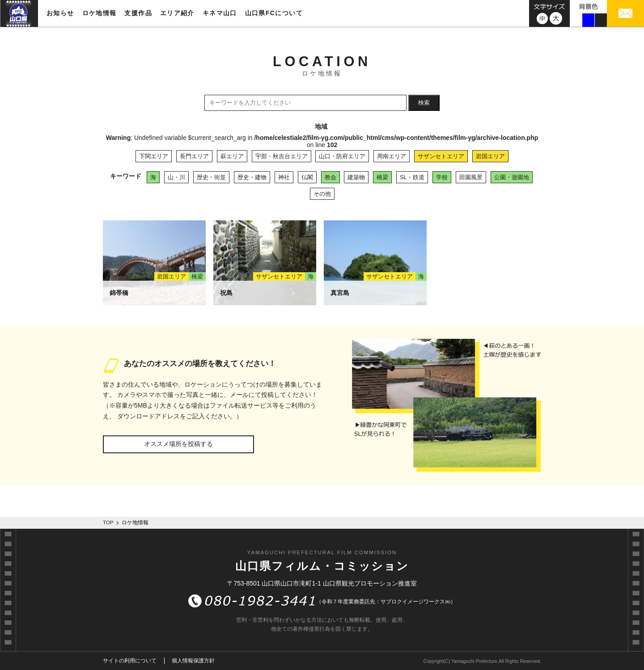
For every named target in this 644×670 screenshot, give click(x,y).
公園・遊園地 (511, 177)
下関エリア (153, 156)
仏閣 (307, 177)
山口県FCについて (274, 13)
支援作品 (138, 13)
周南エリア (391, 156)
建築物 (356, 177)
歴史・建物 (252, 177)
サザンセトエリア (441, 156)
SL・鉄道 (412, 177)
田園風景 (471, 177)
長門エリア (194, 156)
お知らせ (60, 13)
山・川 (176, 177)
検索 (424, 102)
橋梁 (382, 177)
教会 (330, 177)
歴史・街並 (211, 177)
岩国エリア (490, 156)
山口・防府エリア (342, 156)
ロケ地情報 (99, 13)
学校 (442, 177)
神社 (284, 177)
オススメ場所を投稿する (178, 443)
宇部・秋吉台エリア (281, 156)
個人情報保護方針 (193, 660)
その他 (322, 193)
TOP (108, 522)
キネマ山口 (220, 13)
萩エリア (232, 156)
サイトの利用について (130, 660)
